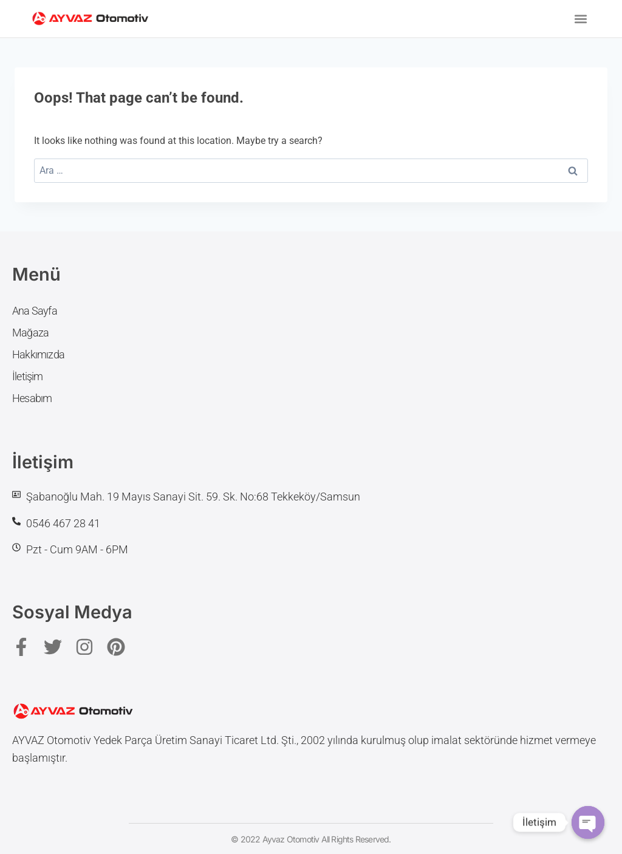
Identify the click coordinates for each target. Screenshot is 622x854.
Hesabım (32, 398)
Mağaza (30, 332)
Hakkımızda (38, 354)
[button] (581, 19)
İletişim (27, 376)
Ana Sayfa (34, 310)
